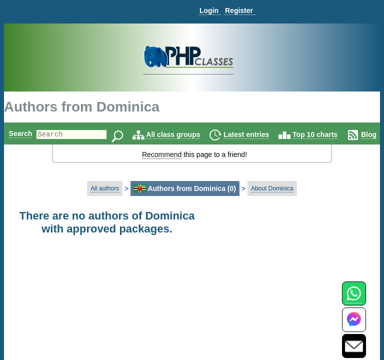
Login (209, 10)
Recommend (162, 154)
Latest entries (263, 134)
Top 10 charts (332, 134)
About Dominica (272, 188)
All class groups (190, 134)
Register (239, 10)
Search (20, 134)
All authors (104, 188)
